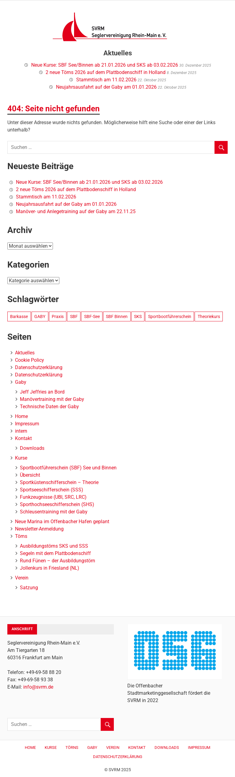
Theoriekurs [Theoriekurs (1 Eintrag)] (209, 316)
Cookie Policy (29, 360)
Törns (21, 536)
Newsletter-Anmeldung (39, 529)
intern (21, 431)
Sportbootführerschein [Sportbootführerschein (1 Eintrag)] (169, 316)
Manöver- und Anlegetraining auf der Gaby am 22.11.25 (76, 211)
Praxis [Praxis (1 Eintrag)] (58, 316)
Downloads (32, 448)
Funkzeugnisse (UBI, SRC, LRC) (53, 497)
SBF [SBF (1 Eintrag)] (74, 316)
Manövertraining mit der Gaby (52, 399)
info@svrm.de (38, 687)
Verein (21, 578)
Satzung (29, 587)
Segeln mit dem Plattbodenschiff (55, 553)
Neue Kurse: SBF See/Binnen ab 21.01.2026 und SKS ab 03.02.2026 (104, 65)
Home (21, 416)
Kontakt (23, 438)
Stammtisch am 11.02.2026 (106, 80)
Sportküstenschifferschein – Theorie (59, 482)
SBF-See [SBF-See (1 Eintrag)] (92, 316)
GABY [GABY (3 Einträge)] (39, 316)
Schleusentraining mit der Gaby (54, 512)
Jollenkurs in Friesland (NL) (49, 568)
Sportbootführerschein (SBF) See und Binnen (68, 468)
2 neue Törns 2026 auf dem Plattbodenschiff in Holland (106, 72)
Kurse (21, 458)
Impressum (27, 424)
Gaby (20, 382)
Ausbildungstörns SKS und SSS (54, 546)
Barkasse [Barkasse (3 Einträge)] (19, 316)
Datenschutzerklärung (38, 367)
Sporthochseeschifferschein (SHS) (57, 504)
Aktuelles (25, 353)
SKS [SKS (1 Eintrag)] (138, 316)
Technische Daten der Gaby (49, 406)
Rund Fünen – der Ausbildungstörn (57, 561)
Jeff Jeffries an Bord (42, 392)
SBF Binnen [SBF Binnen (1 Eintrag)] (117, 316)
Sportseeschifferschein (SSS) (51, 490)
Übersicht (30, 475)
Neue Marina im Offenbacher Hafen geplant (62, 521)
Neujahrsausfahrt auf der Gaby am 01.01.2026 (106, 87)
